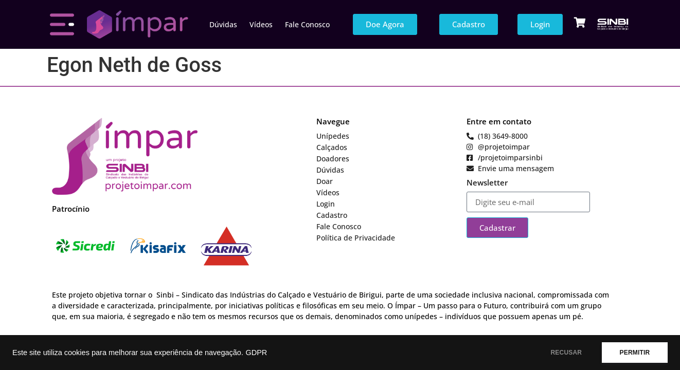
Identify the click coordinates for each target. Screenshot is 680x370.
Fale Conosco (307, 24)
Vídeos (261, 24)
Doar (324, 181)
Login (325, 204)
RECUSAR (566, 352)
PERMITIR (634, 352)
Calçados (331, 147)
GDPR (256, 352)
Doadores (332, 158)
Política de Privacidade (355, 238)
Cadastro (331, 215)
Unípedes (332, 136)
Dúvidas (223, 24)
